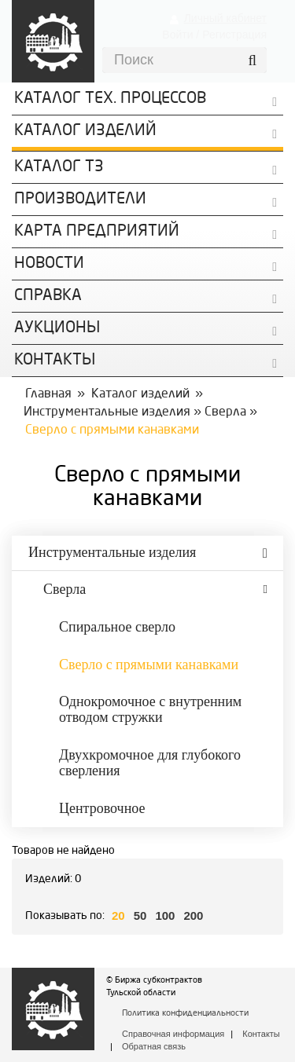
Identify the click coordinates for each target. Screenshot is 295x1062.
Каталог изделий (85, 131)
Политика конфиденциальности (185, 1013)
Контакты (261, 1033)
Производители (80, 199)
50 (140, 915)
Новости (49, 264)
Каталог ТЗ (59, 167)
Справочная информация (173, 1033)
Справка (48, 296)
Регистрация (234, 34)
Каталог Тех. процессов (110, 99)
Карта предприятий (96, 232)
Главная (48, 394)
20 (118, 915)
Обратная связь (154, 1046)
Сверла (225, 412)
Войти (177, 34)
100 (165, 915)
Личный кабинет (225, 18)
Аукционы (57, 328)
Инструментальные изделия (107, 412)
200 (193, 915)
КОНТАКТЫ (54, 360)
